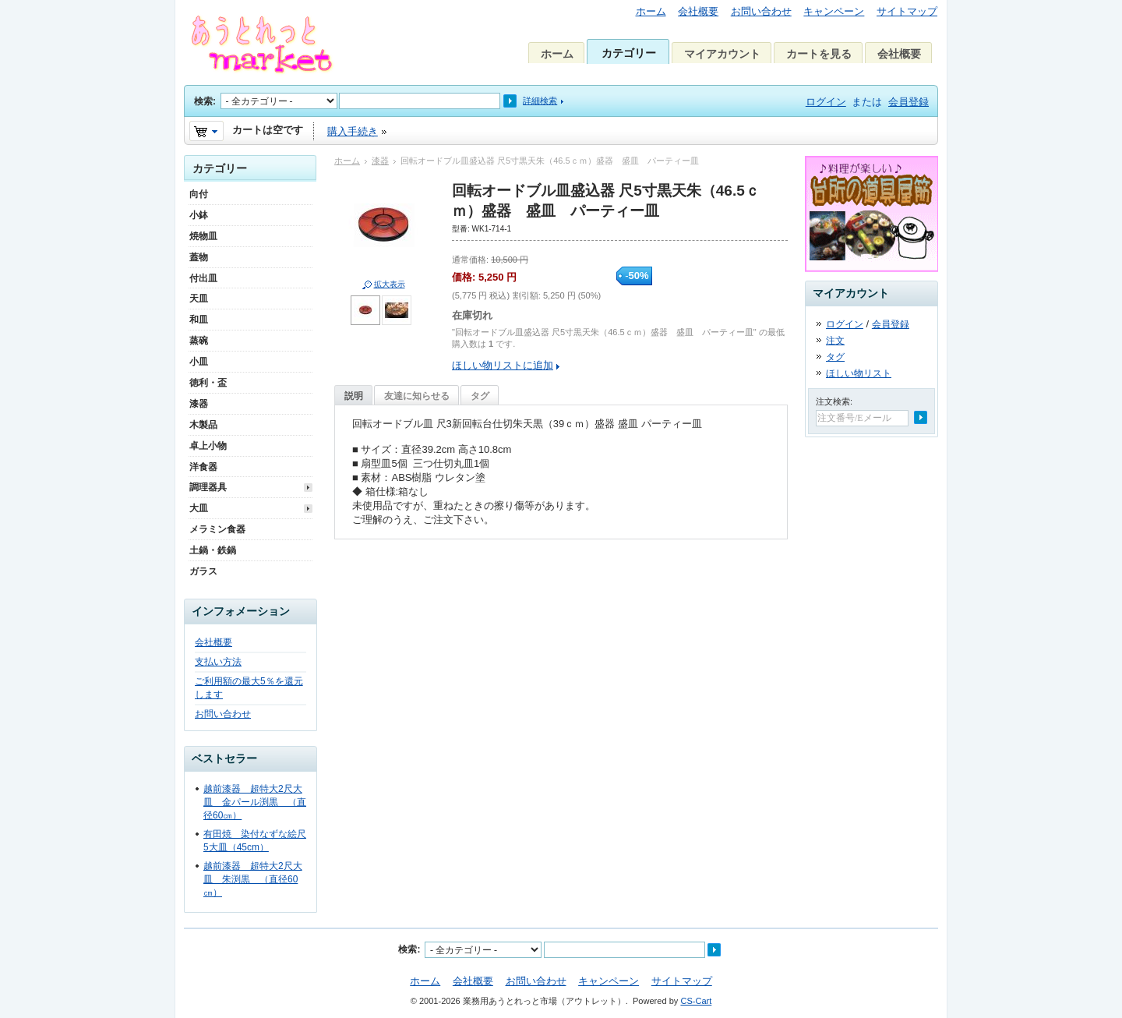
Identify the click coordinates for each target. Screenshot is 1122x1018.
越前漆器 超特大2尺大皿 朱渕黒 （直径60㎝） (252, 879)
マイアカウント (722, 54)
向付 (198, 194)
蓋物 (198, 257)
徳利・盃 (208, 382)
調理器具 (208, 487)
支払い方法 (218, 661)
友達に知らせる (417, 396)
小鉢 (198, 215)
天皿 (198, 298)
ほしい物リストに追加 (502, 365)
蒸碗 (198, 340)
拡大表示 (389, 284)
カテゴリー (629, 53)
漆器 (380, 160)
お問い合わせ (761, 11)
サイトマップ (907, 11)
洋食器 (203, 466)
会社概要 (698, 11)
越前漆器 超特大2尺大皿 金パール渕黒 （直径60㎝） (254, 802)
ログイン (826, 102)
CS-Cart (695, 1001)
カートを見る (819, 54)
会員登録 (908, 102)
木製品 (203, 424)
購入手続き (352, 131)
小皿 (198, 361)
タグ (480, 396)
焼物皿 (203, 236)
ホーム (651, 11)
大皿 (198, 508)
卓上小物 (208, 445)
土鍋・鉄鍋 (212, 550)
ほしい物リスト (858, 373)
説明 (353, 396)
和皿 (198, 319)
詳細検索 (540, 100)
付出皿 (203, 278)
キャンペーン (833, 11)
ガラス (203, 571)
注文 (835, 340)
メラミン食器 (217, 529)
